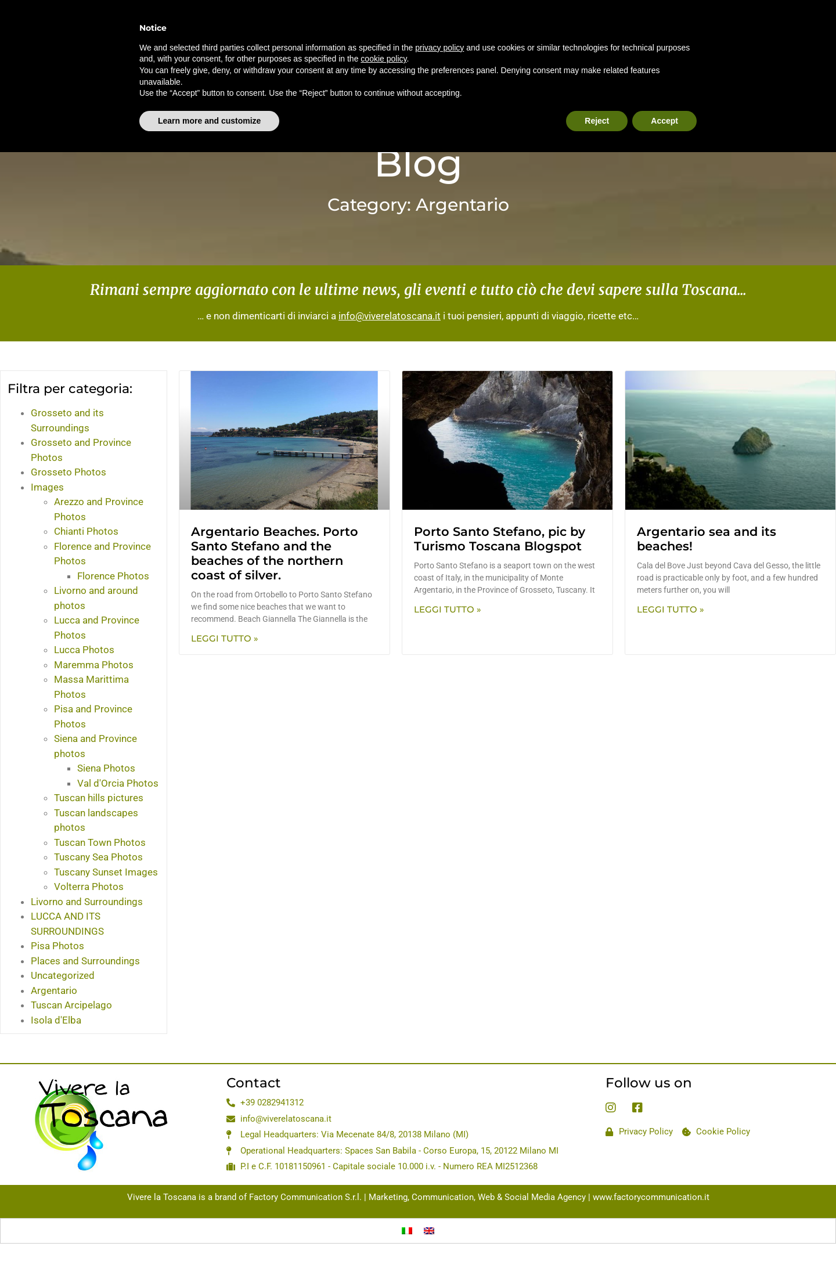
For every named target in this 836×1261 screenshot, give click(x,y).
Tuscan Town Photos (100, 842)
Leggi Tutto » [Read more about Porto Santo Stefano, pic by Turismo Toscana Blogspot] (447, 609)
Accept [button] (664, 101)
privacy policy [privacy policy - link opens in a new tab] (439, 28)
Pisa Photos (57, 946)
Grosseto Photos (68, 472)
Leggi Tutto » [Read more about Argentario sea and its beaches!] (670, 609)
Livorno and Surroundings (87, 901)
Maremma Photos (94, 665)
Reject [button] (597, 101)
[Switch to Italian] (407, 1231)
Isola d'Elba (56, 1020)
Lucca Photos (84, 649)
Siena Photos (106, 768)
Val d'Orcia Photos (117, 783)
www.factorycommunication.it (651, 1197)
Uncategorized (63, 975)
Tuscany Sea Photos (98, 857)
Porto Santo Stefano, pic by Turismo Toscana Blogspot (499, 538)
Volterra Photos (89, 886)
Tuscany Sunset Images (106, 872)
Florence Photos (113, 576)
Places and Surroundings (85, 961)
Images (47, 487)
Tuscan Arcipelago (71, 1005)
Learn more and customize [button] (209, 101)
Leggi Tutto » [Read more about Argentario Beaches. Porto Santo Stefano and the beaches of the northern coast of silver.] (224, 638)
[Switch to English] (429, 1231)
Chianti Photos (86, 531)
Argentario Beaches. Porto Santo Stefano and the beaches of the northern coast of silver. (274, 553)
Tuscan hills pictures (98, 798)
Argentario (54, 990)
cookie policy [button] (383, 39)
